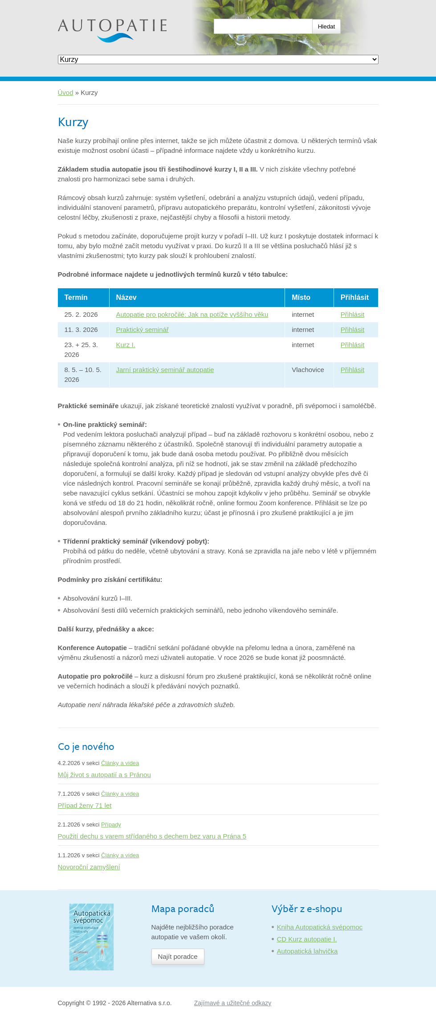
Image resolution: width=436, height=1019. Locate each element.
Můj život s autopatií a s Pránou (104, 774)
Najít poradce (178, 956)
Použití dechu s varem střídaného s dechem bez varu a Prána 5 (152, 836)
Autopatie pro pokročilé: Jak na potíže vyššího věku (192, 314)
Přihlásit (352, 314)
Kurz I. (125, 344)
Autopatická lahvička (307, 951)
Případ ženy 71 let (85, 805)
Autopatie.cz (76, 4)
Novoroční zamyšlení (89, 867)
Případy (111, 824)
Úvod (65, 92)
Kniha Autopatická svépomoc (320, 927)
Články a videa (120, 763)
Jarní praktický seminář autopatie (165, 369)
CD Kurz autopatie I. (307, 939)
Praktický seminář (142, 329)
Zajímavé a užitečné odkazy (233, 1003)
